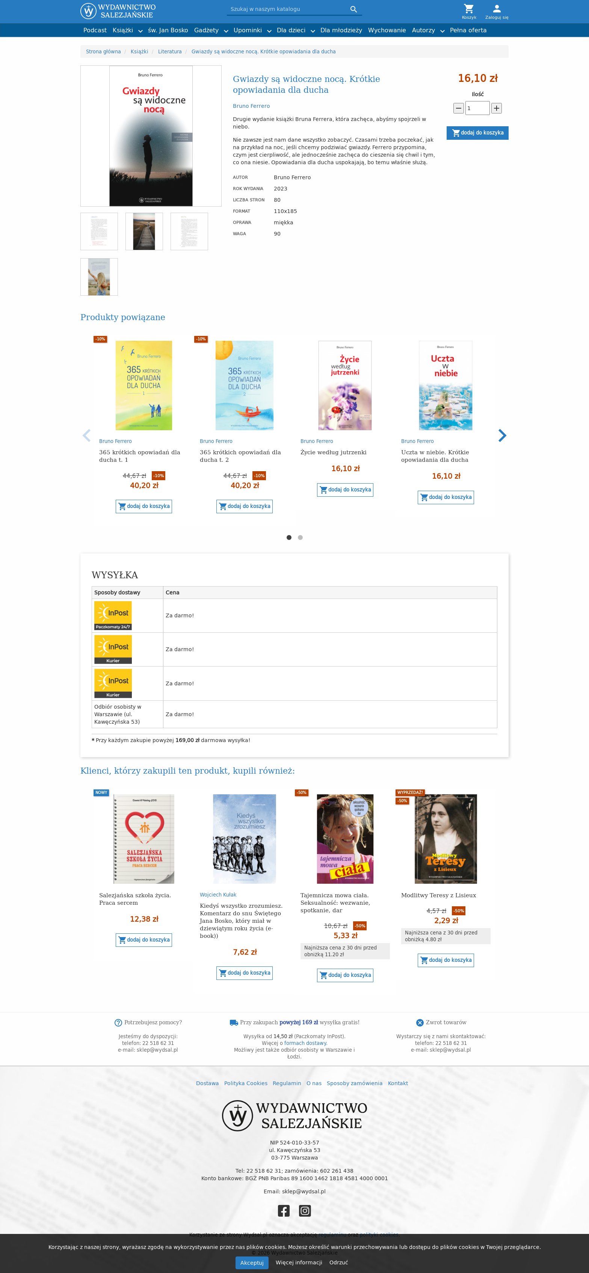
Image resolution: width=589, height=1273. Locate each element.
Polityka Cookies (245, 1083)
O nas (314, 1083)
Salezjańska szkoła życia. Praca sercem (135, 898)
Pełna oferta (468, 30)
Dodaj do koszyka (478, 133)
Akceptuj (252, 1263)
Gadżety (206, 30)
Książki (123, 30)
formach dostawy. (306, 1043)
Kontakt (398, 1083)
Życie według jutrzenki (334, 452)
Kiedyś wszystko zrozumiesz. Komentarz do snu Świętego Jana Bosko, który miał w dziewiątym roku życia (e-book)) (241, 920)
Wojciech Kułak (218, 894)
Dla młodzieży (341, 30)
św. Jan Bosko (168, 30)
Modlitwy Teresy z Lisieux (438, 895)
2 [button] (300, 537)
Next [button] (502, 435)
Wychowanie (387, 30)
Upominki (248, 30)
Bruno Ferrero (251, 106)
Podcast (95, 30)
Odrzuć (338, 1262)
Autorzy (423, 30)
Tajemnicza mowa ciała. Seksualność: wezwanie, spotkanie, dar (335, 902)
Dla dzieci (291, 30)
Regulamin (287, 1083)
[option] (144, 430)
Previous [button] (87, 435)
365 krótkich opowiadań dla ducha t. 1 (139, 455)
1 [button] (289, 537)
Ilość (478, 94)
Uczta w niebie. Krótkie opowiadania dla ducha (435, 455)
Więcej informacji (300, 1262)
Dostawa (207, 1083)
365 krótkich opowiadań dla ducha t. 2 (240, 455)
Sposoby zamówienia (355, 1083)
